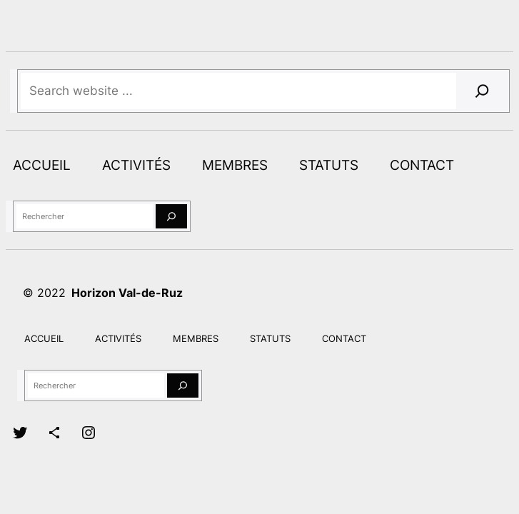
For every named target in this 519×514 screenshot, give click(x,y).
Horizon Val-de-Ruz (127, 293)
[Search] (482, 91)
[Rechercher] (171, 216)
